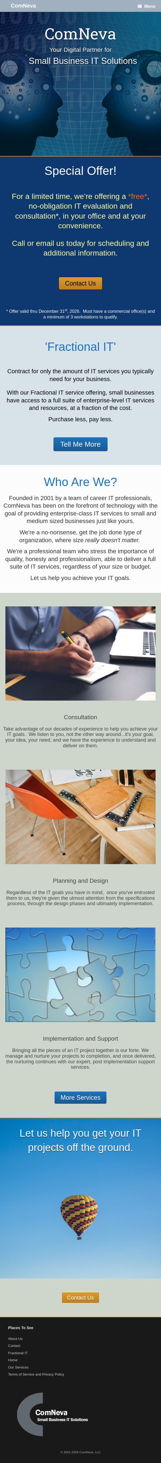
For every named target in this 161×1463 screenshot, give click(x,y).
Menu (147, 6)
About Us (15, 1339)
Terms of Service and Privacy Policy (36, 1374)
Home (13, 1360)
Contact (14, 1346)
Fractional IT (18, 1353)
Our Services (18, 1367)
